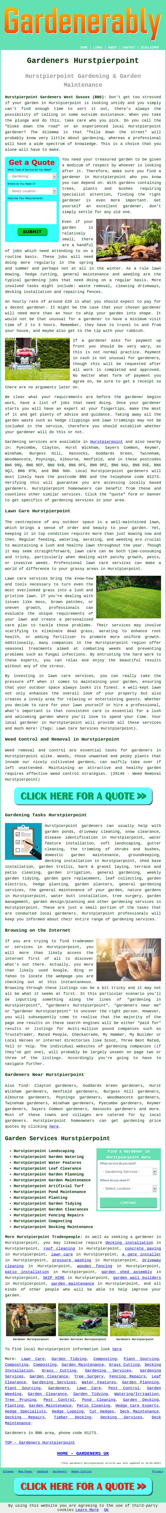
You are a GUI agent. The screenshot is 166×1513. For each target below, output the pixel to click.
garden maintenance (72, 1283)
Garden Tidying (68, 1359)
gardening (133, 1121)
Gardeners (58, 1388)
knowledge (85, 144)
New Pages (25, 1471)
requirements (68, 397)
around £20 (60, 301)
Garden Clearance (49, 1376)
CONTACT (129, 47)
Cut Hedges (101, 1411)
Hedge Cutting (81, 1471)
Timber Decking (72, 1417)
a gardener (142, 1237)
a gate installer (141, 1254)
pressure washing (71, 1260)
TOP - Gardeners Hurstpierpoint (40, 1443)
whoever (127, 165)
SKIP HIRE (54, 1278)
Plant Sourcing (141, 1359)
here (54, 1126)
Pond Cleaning (98, 1400)
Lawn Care (33, 1359)
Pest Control (124, 1388)
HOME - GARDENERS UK (83, 1453)
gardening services (133, 902)
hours (49, 325)
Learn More (87, 1510)
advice (71, 414)
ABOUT (112, 47)
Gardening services (26, 442)
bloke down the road (32, 126)
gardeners (137, 471)
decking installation (129, 1243)
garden (31, 103)
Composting (105, 1359)
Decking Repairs (25, 1417)
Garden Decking (141, 1400)
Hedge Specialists (25, 1411)
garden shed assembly (127, 1272)
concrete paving (143, 1248)
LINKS (97, 47)
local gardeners (58, 913)
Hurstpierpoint (106, 442)
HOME (84, 47)
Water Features (99, 1382)
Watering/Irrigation (136, 1394)
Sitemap (8, 1471)
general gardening (118, 872)
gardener (151, 307)
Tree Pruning (20, 1400)
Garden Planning (140, 1382)
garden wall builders (137, 1278)
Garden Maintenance (83, 1365)
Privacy (157, 1471)
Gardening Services (108, 1370)
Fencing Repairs (127, 1376)
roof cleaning (59, 1248)
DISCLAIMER (150, 47)
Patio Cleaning (93, 1406)
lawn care (62, 1254)
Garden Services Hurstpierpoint (57, 1138)
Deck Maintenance (139, 1411)
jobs (17, 251)
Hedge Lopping (67, 1411)
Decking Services (121, 1417)
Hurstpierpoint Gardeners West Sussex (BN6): (55, 97)
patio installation (27, 1272)
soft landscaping (120, 843)
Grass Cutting (124, 1365)
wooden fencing (94, 1266)
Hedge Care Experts (137, 1406)
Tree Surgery (89, 1376)
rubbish (134, 331)
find (23, 1086)
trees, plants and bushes (97, 189)
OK (106, 1510)
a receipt (143, 381)
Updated (42, 1471)
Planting (14, 1406)
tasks (33, 286)
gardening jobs (41, 280)
